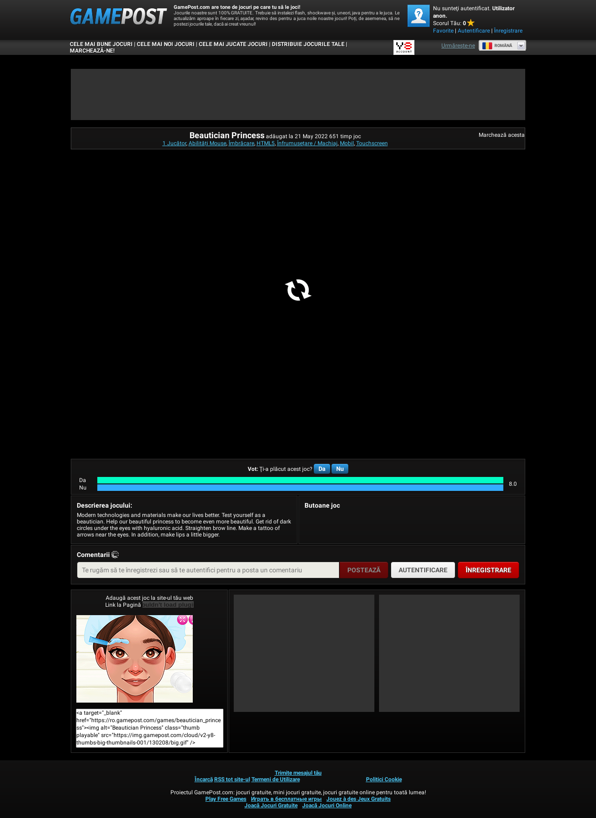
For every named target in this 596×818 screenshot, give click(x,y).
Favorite (443, 30)
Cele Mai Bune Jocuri (101, 44)
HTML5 (266, 143)
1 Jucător (174, 143)
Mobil (347, 143)
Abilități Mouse (207, 143)
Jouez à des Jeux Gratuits (358, 799)
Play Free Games (225, 799)
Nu (340, 468)
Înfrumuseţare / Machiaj (307, 143)
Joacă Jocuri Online (327, 805)
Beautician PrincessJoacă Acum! (134, 659)
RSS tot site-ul (232, 779)
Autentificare (474, 30)
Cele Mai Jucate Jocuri (233, 44)
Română (497, 45)
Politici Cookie (384, 779)
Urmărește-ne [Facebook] (458, 45)
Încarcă (204, 779)
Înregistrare (508, 30)
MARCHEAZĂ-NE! (92, 50)
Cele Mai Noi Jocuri (166, 44)
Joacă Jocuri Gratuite (271, 805)
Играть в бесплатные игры (286, 799)
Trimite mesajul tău (298, 773)
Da (321, 468)
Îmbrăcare (241, 143)
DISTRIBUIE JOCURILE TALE (308, 44)
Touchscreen (372, 143)
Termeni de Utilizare (275, 779)
